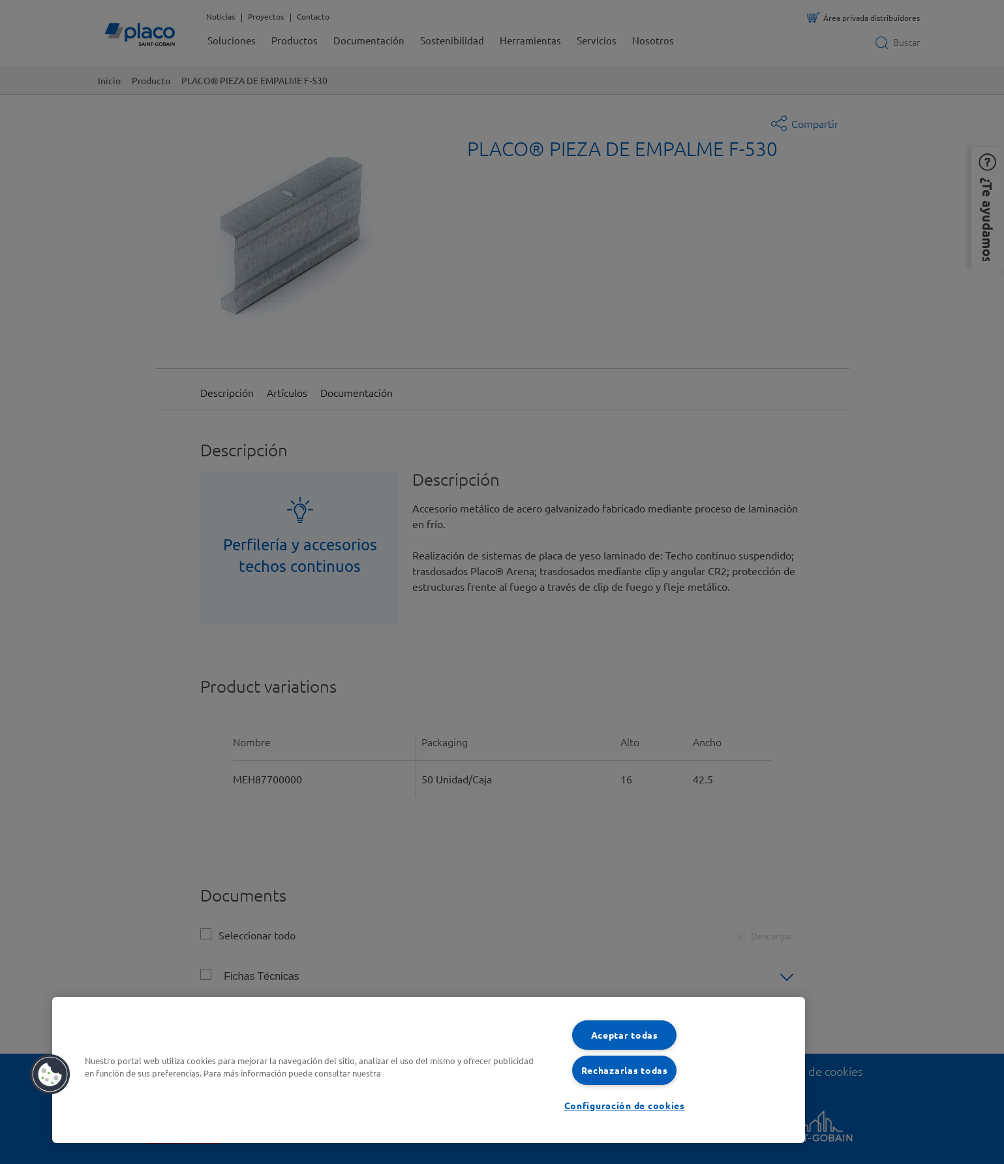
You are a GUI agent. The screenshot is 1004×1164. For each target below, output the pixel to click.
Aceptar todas (624, 1035)
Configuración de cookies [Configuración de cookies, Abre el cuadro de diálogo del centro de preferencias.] (624, 1105)
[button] (50, 1074)
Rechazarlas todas (624, 1070)
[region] (428, 1070)
